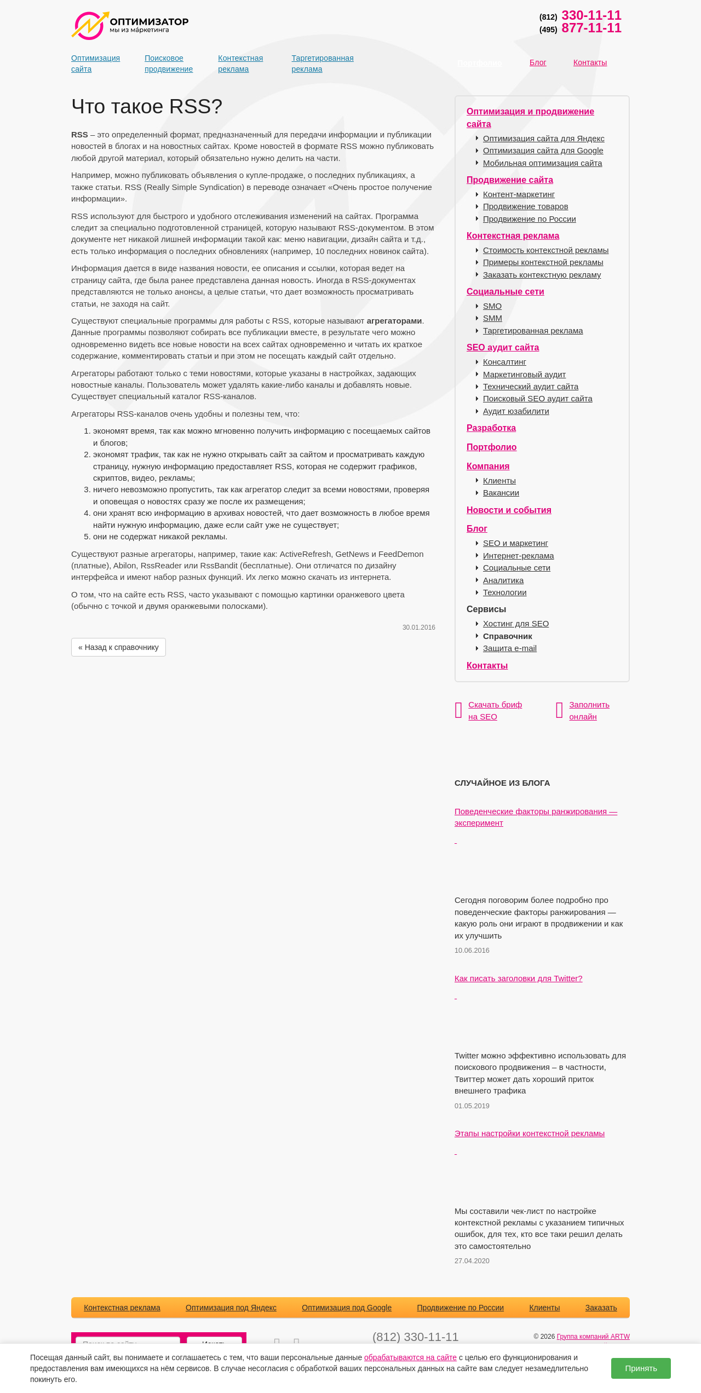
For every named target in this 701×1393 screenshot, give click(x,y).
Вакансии (501, 492)
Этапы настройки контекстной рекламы (530, 1133)
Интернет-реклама (518, 555)
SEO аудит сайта (503, 347)
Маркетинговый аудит (524, 374)
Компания (488, 466)
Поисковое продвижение (164, 63)
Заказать (601, 1307)
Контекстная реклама (237, 63)
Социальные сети (505, 291)
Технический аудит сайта (530, 386)
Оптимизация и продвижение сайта (530, 118)
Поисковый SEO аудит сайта (538, 398)
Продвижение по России (529, 218)
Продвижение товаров (525, 206)
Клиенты (499, 480)
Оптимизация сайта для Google (543, 150)
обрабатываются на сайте (410, 1357)
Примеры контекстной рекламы (543, 262)
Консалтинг (504, 361)
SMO (492, 305)
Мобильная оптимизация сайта (542, 163)
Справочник (507, 636)
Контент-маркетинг (519, 194)
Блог (538, 62)
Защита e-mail (510, 648)
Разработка (491, 428)
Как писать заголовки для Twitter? (519, 978)
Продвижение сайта (510, 180)
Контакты (590, 62)
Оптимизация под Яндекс (231, 1307)
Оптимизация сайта (90, 63)
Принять (641, 1368)
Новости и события (509, 510)
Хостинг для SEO (516, 623)
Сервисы (486, 609)
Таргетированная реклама (311, 63)
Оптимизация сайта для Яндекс (544, 138)
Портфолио (479, 63)
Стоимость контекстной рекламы (546, 250)
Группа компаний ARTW (593, 1336)
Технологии (505, 592)
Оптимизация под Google (347, 1307)
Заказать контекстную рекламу (542, 274)
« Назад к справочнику (118, 647)
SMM (492, 318)
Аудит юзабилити (516, 411)
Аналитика (503, 580)
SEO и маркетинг (515, 543)
